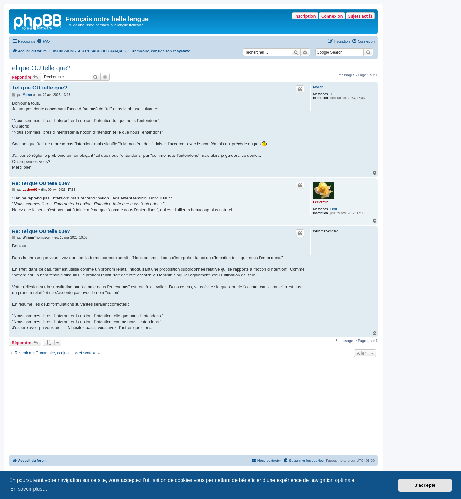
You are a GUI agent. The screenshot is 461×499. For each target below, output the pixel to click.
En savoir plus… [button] (29, 489)
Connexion (332, 16)
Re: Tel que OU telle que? (41, 183)
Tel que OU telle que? (39, 68)
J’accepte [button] (425, 485)
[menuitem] (43, 41)
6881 (333, 209)
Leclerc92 (320, 202)
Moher (318, 87)
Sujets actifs (360, 16)
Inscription (305, 16)
